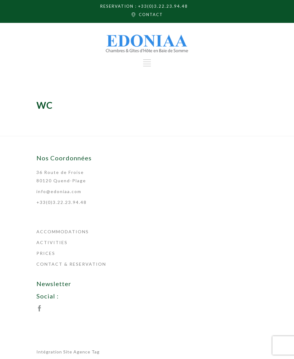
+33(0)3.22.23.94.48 (61, 202)
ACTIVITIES (52, 242)
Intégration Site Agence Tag (68, 351)
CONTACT (151, 14)
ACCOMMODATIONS (62, 231)
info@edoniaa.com (58, 191)
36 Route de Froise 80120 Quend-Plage (61, 176)
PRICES (45, 253)
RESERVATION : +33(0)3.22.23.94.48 (144, 6)
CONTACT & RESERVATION (71, 264)
